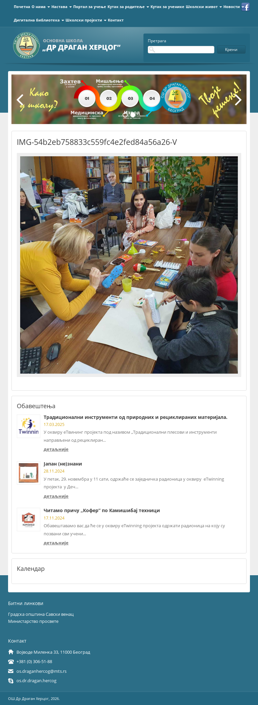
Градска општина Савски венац (41, 614)
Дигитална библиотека (39, 19)
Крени (231, 49)
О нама (41, 6)
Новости (233, 6)
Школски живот (204, 6)
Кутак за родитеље (128, 6)
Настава (61, 6)
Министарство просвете (33, 621)
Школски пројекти (86, 19)
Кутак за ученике (167, 6)
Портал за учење (89, 6)
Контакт (116, 19)
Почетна (22, 6)
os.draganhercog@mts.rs (41, 671)
